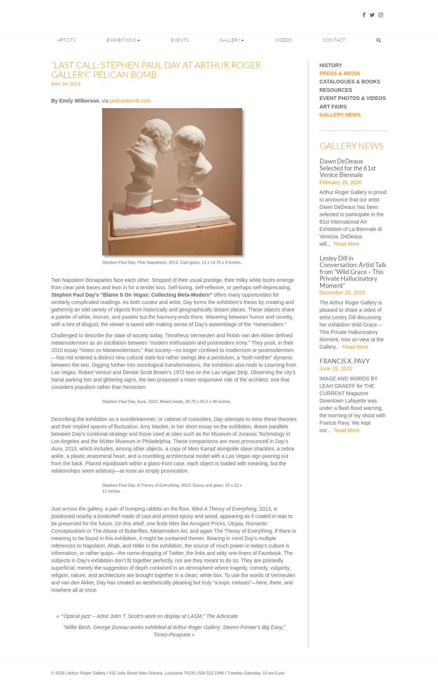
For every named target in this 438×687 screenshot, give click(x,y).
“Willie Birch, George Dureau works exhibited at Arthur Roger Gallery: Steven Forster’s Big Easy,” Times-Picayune (174, 631)
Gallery (232, 40)
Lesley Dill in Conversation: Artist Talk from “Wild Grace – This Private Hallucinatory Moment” (353, 271)
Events (180, 40)
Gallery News (340, 115)
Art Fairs (333, 107)
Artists (66, 40)
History (331, 65)
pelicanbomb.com (130, 101)
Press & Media (340, 73)
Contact (334, 40)
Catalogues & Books (350, 81)
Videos (283, 40)
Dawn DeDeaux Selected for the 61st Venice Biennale (348, 168)
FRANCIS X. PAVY (345, 361)
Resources (336, 90)
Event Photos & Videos (353, 98)
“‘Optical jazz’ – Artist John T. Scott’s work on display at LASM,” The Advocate (147, 616)
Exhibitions (123, 40)
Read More (346, 244)
